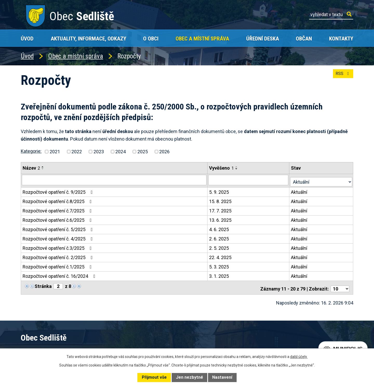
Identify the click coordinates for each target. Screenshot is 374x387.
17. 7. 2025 (221, 209)
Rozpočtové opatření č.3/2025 (58, 246)
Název (31, 168)
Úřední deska (262, 38)
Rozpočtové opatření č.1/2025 (58, 265)
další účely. (299, 357)
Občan (304, 38)
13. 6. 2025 (221, 218)
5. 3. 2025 (219, 265)
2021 (55, 151)
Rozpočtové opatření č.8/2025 (58, 199)
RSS (342, 76)
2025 (142, 151)
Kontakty (341, 38)
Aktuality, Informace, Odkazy (88, 38)
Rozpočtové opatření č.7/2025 (58, 209)
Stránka (43, 284)
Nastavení (222, 377)
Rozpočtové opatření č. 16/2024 (60, 274)
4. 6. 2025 (219, 227)
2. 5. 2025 (219, 246)
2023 (99, 151)
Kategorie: (31, 151)
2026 (164, 151)
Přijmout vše (154, 377)
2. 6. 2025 (219, 237)
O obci (150, 38)
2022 (76, 151)
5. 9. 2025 (219, 190)
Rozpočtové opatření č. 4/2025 (59, 237)
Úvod (27, 38)
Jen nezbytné (189, 377)
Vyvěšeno (222, 168)
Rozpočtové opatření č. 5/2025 (59, 227)
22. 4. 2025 (221, 255)
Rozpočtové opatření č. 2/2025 (59, 255)
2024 (120, 151)
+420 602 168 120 (143, 347)
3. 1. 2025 (219, 274)
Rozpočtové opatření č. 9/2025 (59, 190)
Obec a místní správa (202, 38)
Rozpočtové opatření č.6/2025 (58, 218)
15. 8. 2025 (221, 199)
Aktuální (300, 190)
